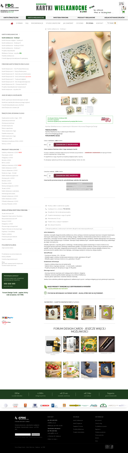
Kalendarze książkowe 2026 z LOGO (12, 141)
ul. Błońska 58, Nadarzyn (54, 436)
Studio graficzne (53, 23)
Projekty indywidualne (8, 50)
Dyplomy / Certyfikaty (8, 231)
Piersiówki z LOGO (7, 155)
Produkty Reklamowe (78, 429)
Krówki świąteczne (7, 125)
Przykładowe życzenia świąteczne (12, 254)
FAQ (26, 23)
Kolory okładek (6, 256)
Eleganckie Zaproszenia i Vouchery (12, 216)
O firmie (19, 23)
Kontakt (99, 23)
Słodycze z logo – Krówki (9, 173)
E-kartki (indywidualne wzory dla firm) (13, 105)
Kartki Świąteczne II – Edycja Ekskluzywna (14, 71)
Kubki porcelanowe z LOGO (11, 165)
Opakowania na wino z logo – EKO (12, 118)
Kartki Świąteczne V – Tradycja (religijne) (14, 79)
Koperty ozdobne (7, 239)
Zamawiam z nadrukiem (67, 144)
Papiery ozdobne (7, 234)
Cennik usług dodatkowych (10, 259)
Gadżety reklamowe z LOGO (12, 152)
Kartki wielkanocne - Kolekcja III (11, 43)
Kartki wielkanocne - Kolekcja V (11, 48)
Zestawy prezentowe (8, 123)
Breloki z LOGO (6, 160)
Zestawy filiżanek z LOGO (9, 204)
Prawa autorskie (99, 435)
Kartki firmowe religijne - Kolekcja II (12, 40)
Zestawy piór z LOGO (8, 178)
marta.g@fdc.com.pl (53, 433)
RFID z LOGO (6, 162)
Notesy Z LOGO (6, 221)
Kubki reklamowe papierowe (10, 175)
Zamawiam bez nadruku (67, 175)
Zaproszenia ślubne (7, 248)
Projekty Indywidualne (78, 432)
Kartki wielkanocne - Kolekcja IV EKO (13, 45)
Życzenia (89, 23)
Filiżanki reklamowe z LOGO (10, 201)
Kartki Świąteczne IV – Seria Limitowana (16, 76)
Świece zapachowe (7, 128)
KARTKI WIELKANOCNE (36, 17)
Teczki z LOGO (6, 188)
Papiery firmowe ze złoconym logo (12, 229)
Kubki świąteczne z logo (9, 136)
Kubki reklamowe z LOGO (9, 168)
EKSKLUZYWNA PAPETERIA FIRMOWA (16, 210)
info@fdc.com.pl (52, 423)
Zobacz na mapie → (53, 439)
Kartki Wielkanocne (78, 420)
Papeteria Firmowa (78, 426)
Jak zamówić (68, 23)
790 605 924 (66, 209)
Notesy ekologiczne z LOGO (10, 186)
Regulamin (98, 429)
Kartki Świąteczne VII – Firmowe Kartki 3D (14, 84)
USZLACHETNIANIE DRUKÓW (114, 17)
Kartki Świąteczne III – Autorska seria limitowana (16, 74)
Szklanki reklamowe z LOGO (10, 196)
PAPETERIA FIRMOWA (60, 17)
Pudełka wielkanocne (8, 56)
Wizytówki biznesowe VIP (9, 218)
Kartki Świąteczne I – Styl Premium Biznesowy (15, 69)
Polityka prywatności (100, 432)
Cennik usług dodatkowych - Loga (79, 189)
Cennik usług (98, 423)
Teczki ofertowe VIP (8, 213)
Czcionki (79, 23)
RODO (97, 438)
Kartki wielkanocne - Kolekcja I (11, 38)
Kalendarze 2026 (7, 138)
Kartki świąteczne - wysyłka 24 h (11, 89)
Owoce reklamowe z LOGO (10, 170)
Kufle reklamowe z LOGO (9, 198)
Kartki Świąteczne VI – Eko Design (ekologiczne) (16, 82)
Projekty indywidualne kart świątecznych (14, 87)
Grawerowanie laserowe (9, 265)
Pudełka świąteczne (7, 133)
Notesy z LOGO (6, 143)
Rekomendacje (37, 23)
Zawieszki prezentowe (8, 120)
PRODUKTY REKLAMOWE (86, 17)
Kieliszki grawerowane (8, 193)
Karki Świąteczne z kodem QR (10, 107)
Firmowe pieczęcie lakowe (9, 236)
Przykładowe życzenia (79, 186)
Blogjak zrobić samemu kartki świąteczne (12, 262)
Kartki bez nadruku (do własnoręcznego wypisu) (16, 102)
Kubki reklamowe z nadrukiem (10, 191)
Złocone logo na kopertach (10, 226)
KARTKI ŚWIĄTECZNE (11, 17)
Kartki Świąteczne (77, 423)
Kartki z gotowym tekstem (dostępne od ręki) (15, 100)
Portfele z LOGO (7, 183)
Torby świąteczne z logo (9, 131)
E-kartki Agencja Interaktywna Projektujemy (15, 58)
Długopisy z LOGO (7, 157)
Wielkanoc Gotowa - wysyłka (12, 53)
